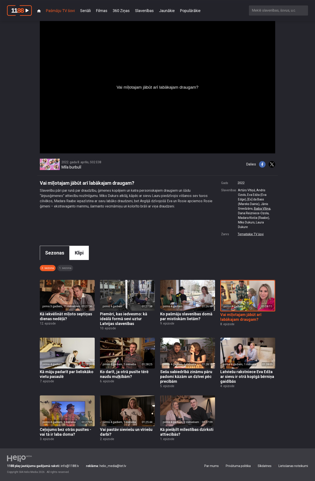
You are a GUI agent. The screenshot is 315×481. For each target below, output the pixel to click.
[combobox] (278, 10)
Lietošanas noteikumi (293, 466)
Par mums (211, 466)
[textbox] (278, 10)
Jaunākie (167, 10)
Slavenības (144, 10)
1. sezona (65, 268)
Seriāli (85, 10)
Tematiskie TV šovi (251, 234)
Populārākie (190, 10)
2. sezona (48, 268)
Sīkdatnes (264, 466)
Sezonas (54, 253)
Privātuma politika (238, 466)
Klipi (79, 253)
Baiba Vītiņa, (262, 208)
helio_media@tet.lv (106, 466)
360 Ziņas (121, 10)
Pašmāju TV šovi (60, 10)
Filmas (101, 10)
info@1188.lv (43, 466)
